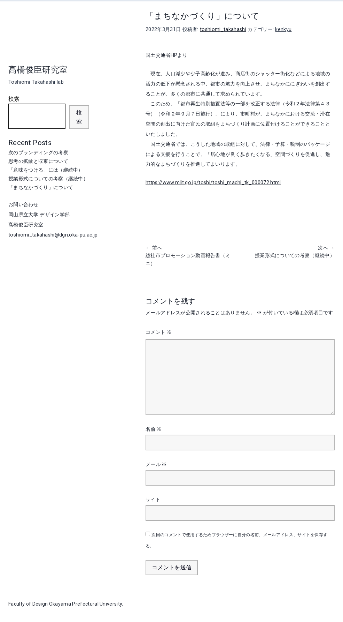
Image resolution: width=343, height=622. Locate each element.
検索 (14, 99)
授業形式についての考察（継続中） (48, 178)
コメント (159, 332)
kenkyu (283, 29)
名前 (154, 429)
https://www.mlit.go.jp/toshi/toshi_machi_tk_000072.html (213, 183)
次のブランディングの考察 (38, 152)
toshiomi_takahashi (223, 29)
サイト (153, 499)
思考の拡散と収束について (38, 161)
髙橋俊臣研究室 (38, 70)
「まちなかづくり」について (40, 187)
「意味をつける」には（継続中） (45, 170)
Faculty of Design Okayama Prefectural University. (65, 604)
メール (156, 464)
